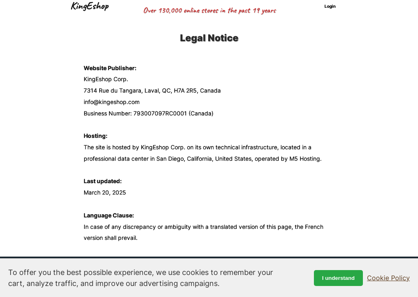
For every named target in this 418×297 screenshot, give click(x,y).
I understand (338, 278)
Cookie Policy (388, 278)
